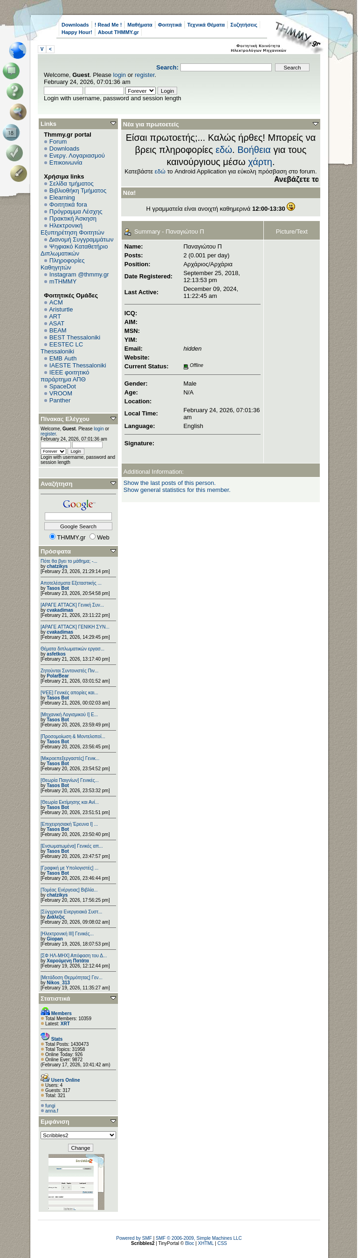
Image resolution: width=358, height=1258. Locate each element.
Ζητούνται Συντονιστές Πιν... (69, 670)
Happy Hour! (77, 32)
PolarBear (58, 675)
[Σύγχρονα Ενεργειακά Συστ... (71, 911)
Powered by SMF (134, 1238)
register (145, 74)
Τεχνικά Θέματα (206, 25)
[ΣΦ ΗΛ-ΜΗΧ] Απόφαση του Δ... (74, 955)
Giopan (54, 938)
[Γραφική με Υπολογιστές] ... (69, 868)
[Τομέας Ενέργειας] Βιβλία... (69, 889)
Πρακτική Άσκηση (72, 218)
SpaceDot (62, 386)
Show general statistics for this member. (177, 489)
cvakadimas (60, 610)
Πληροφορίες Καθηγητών (63, 264)
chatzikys (57, 566)
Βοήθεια (254, 150)
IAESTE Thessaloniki (77, 365)
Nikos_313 (58, 982)
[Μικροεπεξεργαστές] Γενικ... (70, 758)
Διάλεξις (56, 916)
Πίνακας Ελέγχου (65, 418)
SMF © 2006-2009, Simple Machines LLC (199, 1238)
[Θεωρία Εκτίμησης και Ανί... (70, 802)
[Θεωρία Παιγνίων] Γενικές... (70, 780)
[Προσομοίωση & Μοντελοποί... (73, 736)
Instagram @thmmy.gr (79, 274)
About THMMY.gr (118, 32)
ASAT (56, 323)
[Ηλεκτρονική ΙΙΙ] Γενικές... (67, 933)
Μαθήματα (139, 25)
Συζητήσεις (243, 25)
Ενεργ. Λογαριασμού (77, 155)
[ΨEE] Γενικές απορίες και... (69, 692)
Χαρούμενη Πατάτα (68, 960)
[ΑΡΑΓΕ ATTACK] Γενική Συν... (72, 605)
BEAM (58, 330)
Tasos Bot (58, 588)
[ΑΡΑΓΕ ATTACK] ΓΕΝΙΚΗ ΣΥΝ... (75, 626)
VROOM (60, 393)
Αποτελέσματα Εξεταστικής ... (71, 583)
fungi (50, 1105)
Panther (60, 400)
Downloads (75, 25)
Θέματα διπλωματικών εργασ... (72, 648)
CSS (222, 1243)
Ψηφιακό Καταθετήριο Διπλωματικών (74, 250)
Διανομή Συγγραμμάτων (81, 239)
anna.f (51, 1110)
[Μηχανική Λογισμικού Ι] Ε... (69, 714)
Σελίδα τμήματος (71, 183)
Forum (58, 141)
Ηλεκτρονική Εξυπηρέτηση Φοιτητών (72, 229)
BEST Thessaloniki (74, 337)
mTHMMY (63, 281)
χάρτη (260, 162)
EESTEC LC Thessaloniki (62, 348)
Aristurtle (61, 309)
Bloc (189, 1243)
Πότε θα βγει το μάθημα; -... (69, 561)
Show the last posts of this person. (170, 482)
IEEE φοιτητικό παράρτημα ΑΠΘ (65, 376)
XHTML (206, 1243)
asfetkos (56, 654)
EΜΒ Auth (63, 358)
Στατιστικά (55, 998)
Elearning (62, 197)
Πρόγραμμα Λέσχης (76, 211)
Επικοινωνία (66, 162)
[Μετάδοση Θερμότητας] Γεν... (72, 977)
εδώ (223, 150)
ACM (56, 302)
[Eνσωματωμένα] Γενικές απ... (72, 846)
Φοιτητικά (170, 25)
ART (55, 316)
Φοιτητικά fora (68, 204)
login (119, 74)
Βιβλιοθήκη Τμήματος (77, 190)
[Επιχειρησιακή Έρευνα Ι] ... (69, 824)
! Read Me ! (108, 25)
